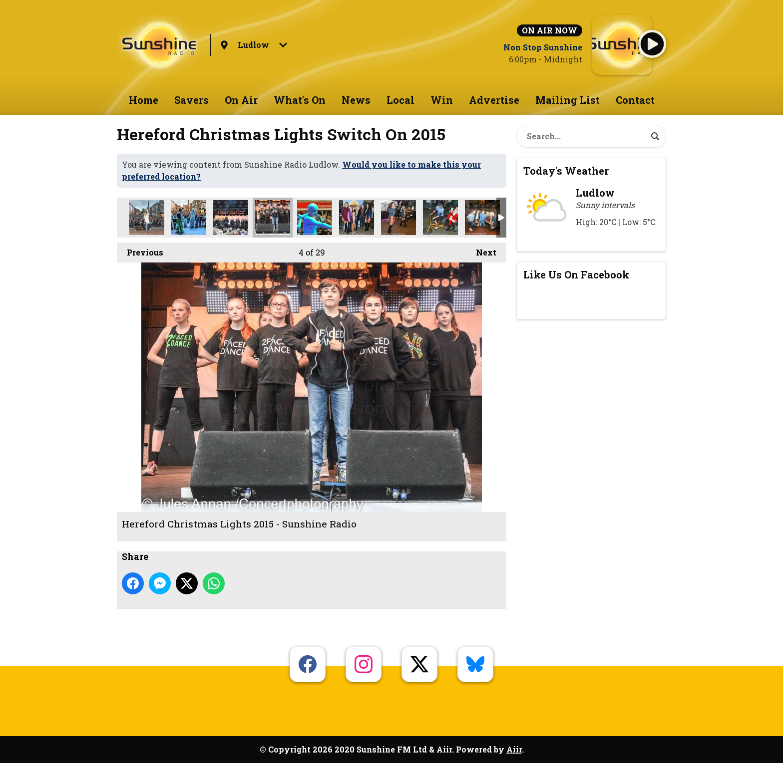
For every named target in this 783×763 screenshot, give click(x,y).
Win (441, 99)
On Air (241, 99)
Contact (635, 99)
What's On (300, 99)
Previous (140, 250)
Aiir (514, 749)
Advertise (494, 99)
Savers (191, 99)
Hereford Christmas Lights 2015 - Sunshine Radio (146, 217)
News (356, 99)
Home (143, 99)
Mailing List (567, 99)
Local (400, 99)
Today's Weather (566, 170)
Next (481, 250)
